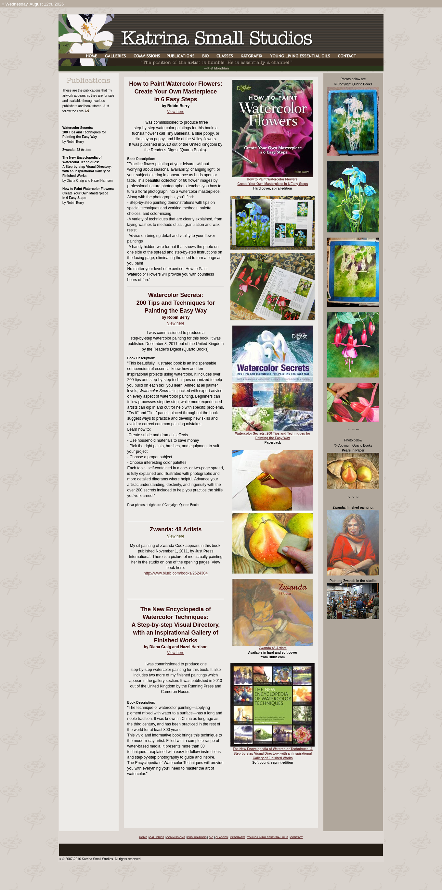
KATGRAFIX (237, 837)
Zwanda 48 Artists (272, 648)
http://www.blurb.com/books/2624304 (176, 573)
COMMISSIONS (175, 837)
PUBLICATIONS (196, 837)
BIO (211, 837)
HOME (143, 837)
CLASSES (221, 837)
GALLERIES (156, 837)
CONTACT (296, 837)
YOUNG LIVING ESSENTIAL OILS (267, 837)
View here (175, 111)
